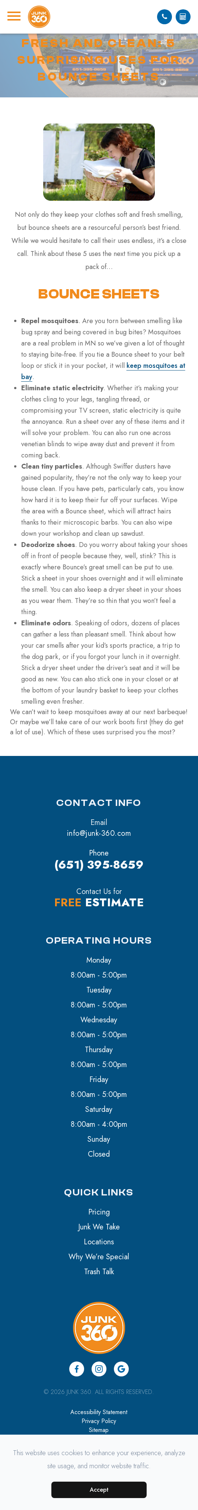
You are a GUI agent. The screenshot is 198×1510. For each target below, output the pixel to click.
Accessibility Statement (98, 1412)
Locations (99, 1242)
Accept (99, 1489)
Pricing (99, 1212)
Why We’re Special (98, 1256)
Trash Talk (99, 1271)
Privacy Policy (99, 1421)
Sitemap (99, 1430)
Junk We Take (99, 1227)
